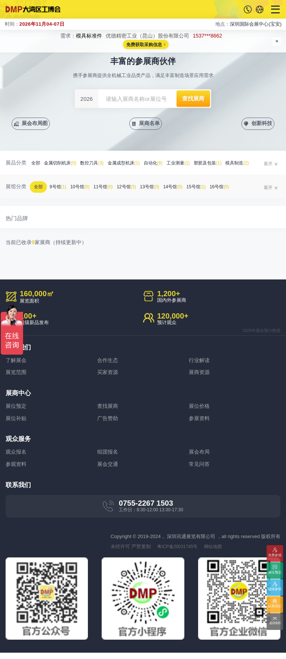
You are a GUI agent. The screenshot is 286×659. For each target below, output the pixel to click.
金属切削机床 (62, 164)
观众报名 (17, 457)
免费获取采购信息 (144, 45)
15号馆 (211, 188)
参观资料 (17, 470)
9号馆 (60, 188)
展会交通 (108, 470)
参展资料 (200, 422)
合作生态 (108, 361)
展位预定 (17, 409)
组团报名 (108, 457)
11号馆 (109, 188)
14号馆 (186, 188)
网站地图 (218, 553)
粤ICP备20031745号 (180, 553)
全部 (36, 164)
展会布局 (200, 457)
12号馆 (135, 188)
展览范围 (17, 374)
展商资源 (200, 374)
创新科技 (261, 124)
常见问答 (200, 470)
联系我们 (275, 607)
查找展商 (108, 409)
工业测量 (191, 164)
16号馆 (236, 188)
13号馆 (160, 188)
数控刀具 (97, 164)
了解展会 (17, 361)
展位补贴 (17, 422)
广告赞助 (108, 422)
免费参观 (275, 554)
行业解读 (200, 361)
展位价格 (200, 409)
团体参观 (275, 590)
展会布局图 (37, 124)
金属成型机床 (131, 164)
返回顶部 (275, 624)
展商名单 (150, 124)
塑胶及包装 (224, 164)
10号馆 (84, 188)
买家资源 (108, 374)
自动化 (164, 164)
